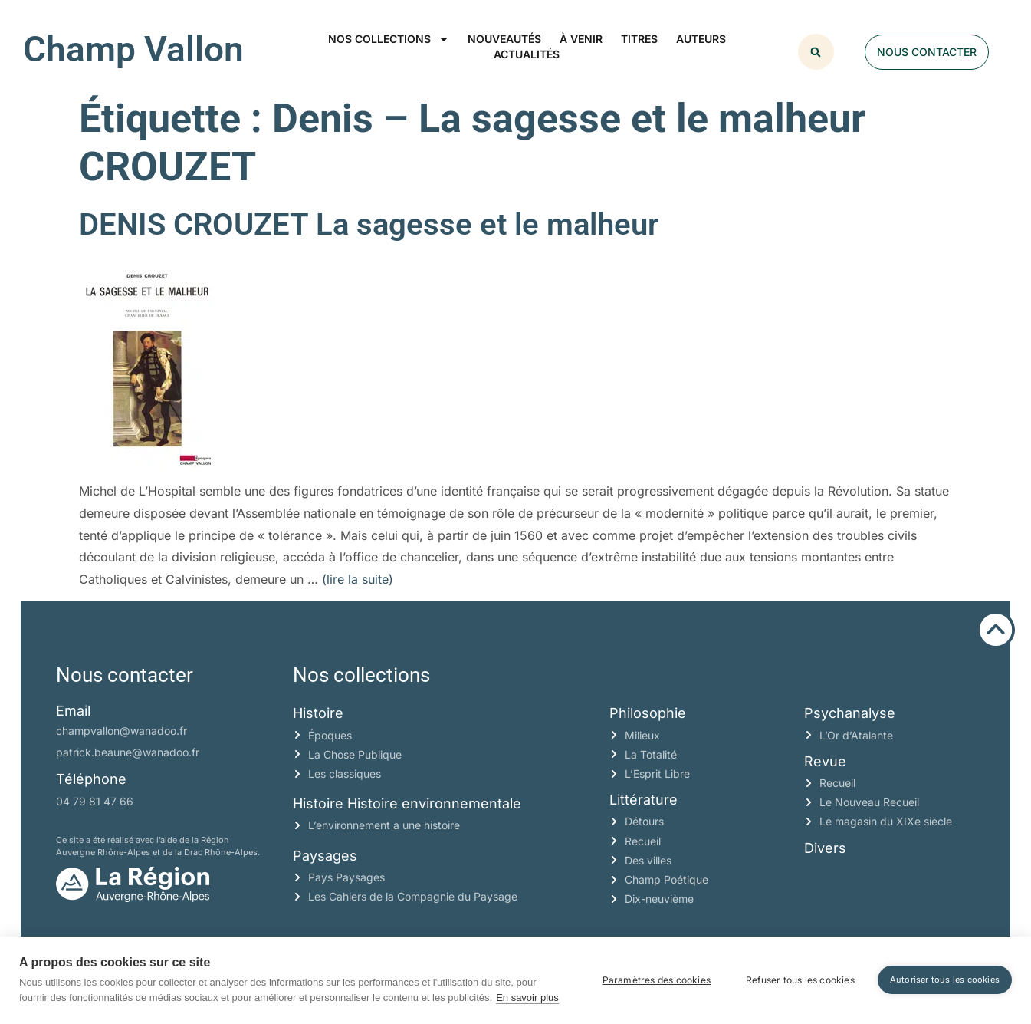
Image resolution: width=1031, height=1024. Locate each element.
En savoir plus (527, 997)
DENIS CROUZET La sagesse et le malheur (368, 224)
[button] (816, 52)
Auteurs (701, 38)
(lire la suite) (357, 579)
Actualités (527, 54)
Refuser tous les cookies (800, 980)
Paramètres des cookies (657, 980)
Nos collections (388, 39)
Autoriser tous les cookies (945, 979)
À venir (581, 38)
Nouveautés (504, 38)
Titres (639, 38)
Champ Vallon (133, 49)
